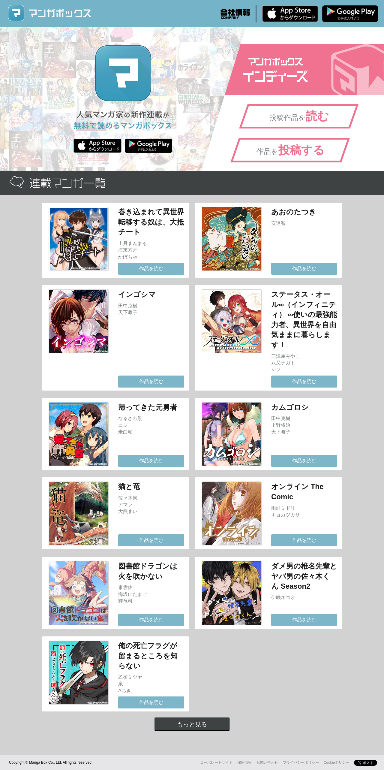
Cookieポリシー (336, 762)
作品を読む (151, 268)
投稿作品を (299, 116)
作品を (290, 150)
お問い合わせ (267, 762)
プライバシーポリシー (301, 762)
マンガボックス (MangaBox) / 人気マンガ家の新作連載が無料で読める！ (49, 13)
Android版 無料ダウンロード (350, 14)
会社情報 (235, 13)
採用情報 (244, 762)
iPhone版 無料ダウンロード (290, 14)
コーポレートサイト (216, 762)
